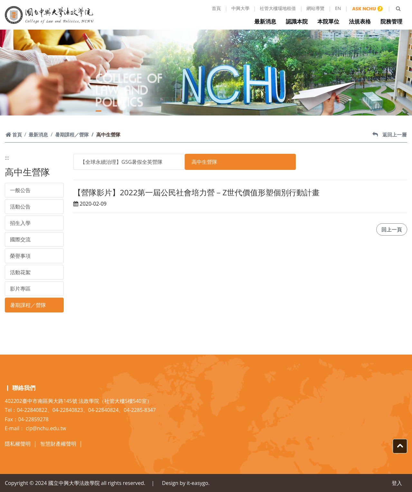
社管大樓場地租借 (278, 8)
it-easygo (197, 483)
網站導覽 (315, 8)
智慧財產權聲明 (58, 443)
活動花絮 (20, 272)
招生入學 (20, 223)
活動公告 (20, 206)
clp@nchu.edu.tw (46, 428)
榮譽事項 (20, 255)
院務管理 (393, 21)
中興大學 (240, 8)
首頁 (216, 8)
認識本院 (298, 21)
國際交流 (20, 239)
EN (338, 8)
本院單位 (329, 21)
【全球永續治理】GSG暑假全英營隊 (121, 161)
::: (7, 157)
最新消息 (266, 21)
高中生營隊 (204, 161)
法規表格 (361, 21)
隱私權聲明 (18, 443)
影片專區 (20, 288)
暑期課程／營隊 (72, 134)
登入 (397, 483)
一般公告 (20, 190)
